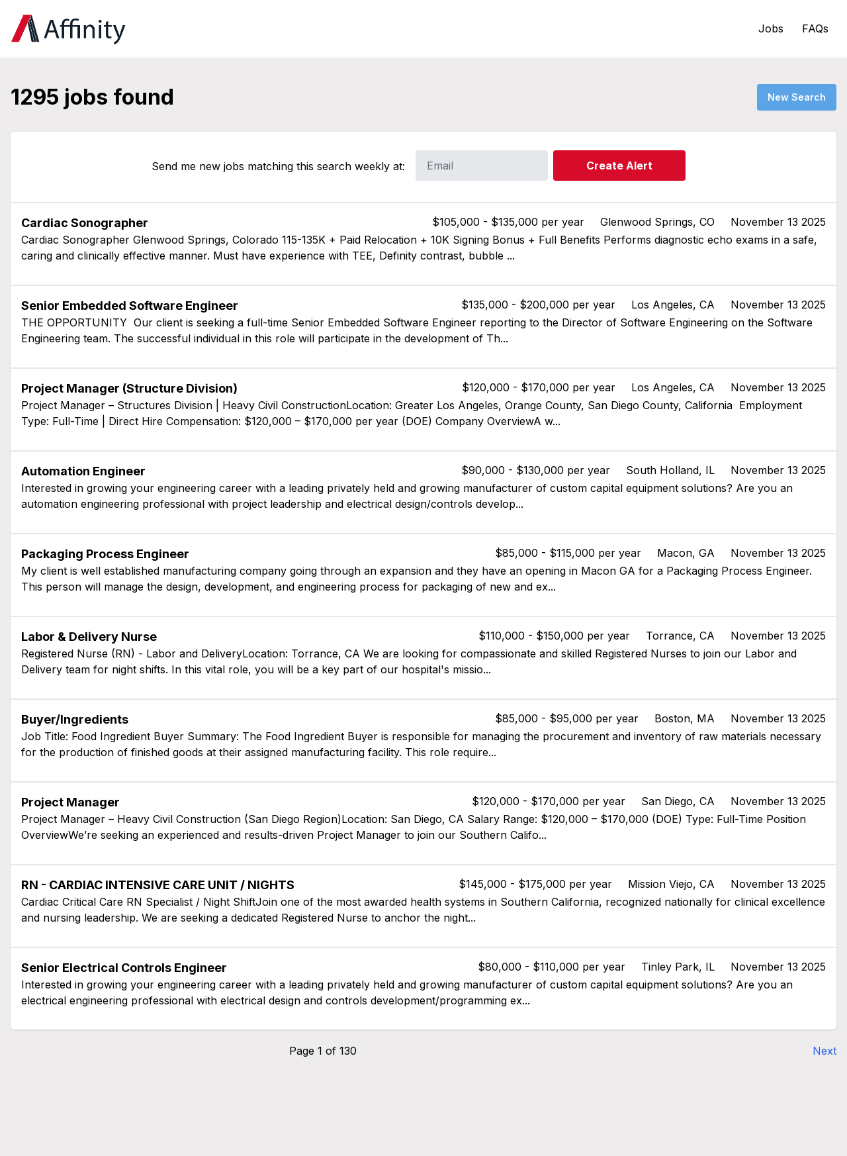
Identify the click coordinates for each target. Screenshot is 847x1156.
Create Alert (619, 165)
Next (824, 1050)
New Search (797, 97)
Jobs (770, 28)
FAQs (815, 28)
